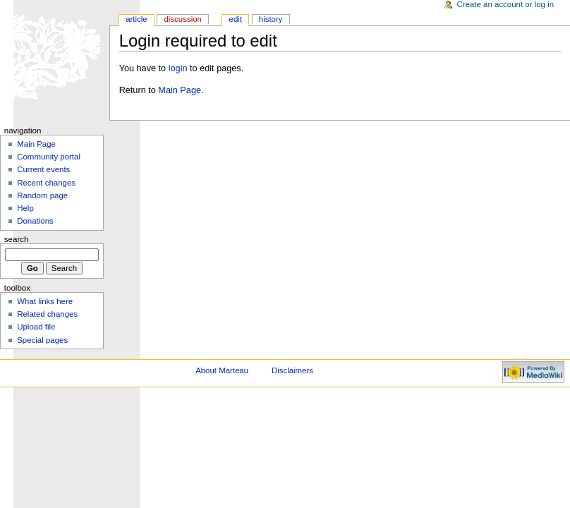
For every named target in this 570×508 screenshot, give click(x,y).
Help (25, 208)
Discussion (182, 19)
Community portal (48, 156)
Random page (42, 195)
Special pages (42, 340)
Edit (235, 19)
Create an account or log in (505, 4)
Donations (35, 221)
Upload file (36, 326)
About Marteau (221, 370)
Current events (43, 169)
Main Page (179, 90)
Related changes (47, 314)
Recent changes (46, 183)
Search (16, 239)
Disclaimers (292, 370)
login (178, 68)
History (271, 19)
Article (136, 19)
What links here (45, 301)
